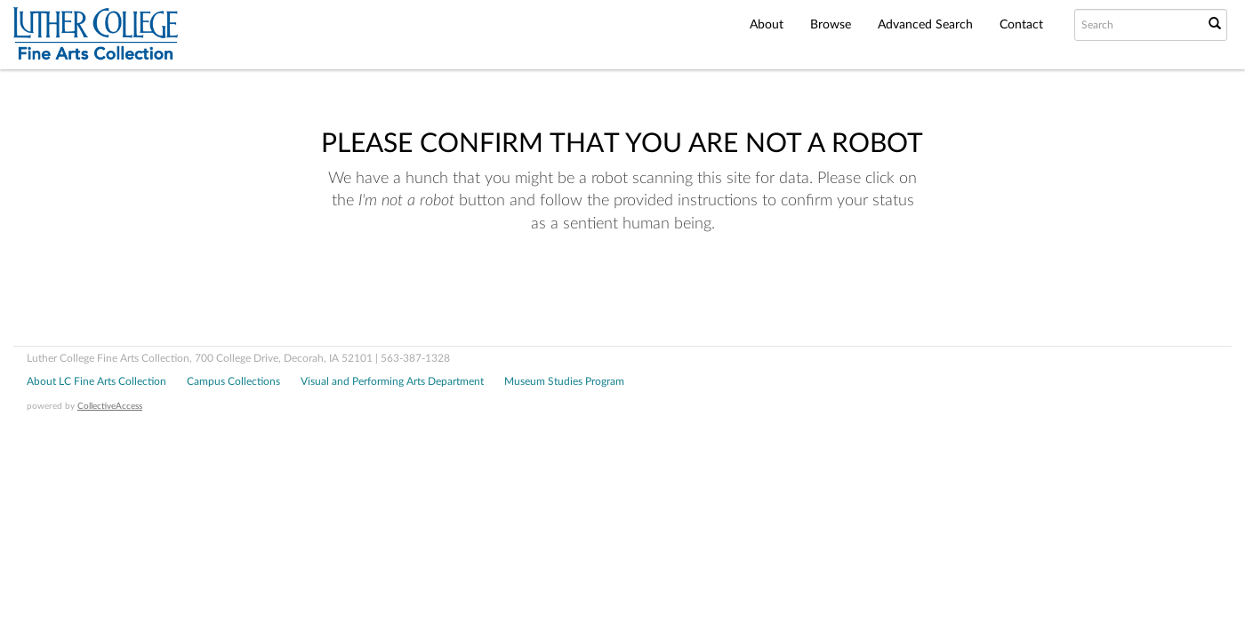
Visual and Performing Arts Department (392, 381)
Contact (1021, 25)
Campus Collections (233, 381)
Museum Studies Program (564, 381)
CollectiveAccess (109, 406)
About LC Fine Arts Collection (96, 381)
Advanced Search (925, 25)
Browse (830, 25)
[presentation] (603, 292)
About (766, 25)
